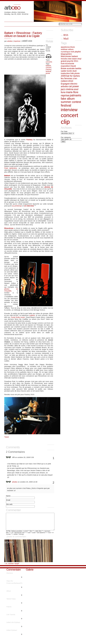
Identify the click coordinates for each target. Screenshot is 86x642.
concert (48, 67)
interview (69, 109)
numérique (65, 52)
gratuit (63, 61)
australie (71, 68)
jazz (63, 89)
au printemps (17, 206)
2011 (76, 61)
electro (73, 83)
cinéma (69, 89)
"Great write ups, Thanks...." (12, 614)
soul (76, 89)
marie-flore (72, 92)
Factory (48, 69)
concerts (49, 62)
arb (12, 7)
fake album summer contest (71, 100)
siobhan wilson (67, 49)
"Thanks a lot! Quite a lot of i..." (14, 598)
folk (72, 73)
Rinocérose (8, 228)
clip (65, 121)
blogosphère (66, 54)
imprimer (17, 41)
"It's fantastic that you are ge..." (13, 638)
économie (69, 63)
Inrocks (64, 59)
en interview (29, 206)
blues (72, 47)
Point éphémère (10, 168)
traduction (65, 73)
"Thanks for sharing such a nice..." (13, 622)
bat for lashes (73, 76)
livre (63, 92)
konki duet (72, 71)
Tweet (6, 437)
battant (48, 66)
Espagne (65, 83)
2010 (70, 81)
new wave (72, 59)
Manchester (66, 56)
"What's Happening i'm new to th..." (14, 590)
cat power (74, 86)
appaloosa (65, 47)
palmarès (75, 95)
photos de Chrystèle (11, 290)
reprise (65, 95)
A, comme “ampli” (12, 567)
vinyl (79, 59)
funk (63, 63)
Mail (65, 38)
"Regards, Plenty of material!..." (13, 580)
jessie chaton (48, 74)
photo (77, 73)
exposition (65, 66)
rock (72, 52)
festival (48, 71)
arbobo (9, 41)
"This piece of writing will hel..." (13, 630)
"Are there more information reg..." (12, 606)
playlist (78, 52)
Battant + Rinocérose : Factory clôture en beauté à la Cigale (23, 34)
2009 (63, 76)
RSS (64, 35)
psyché (70, 61)
